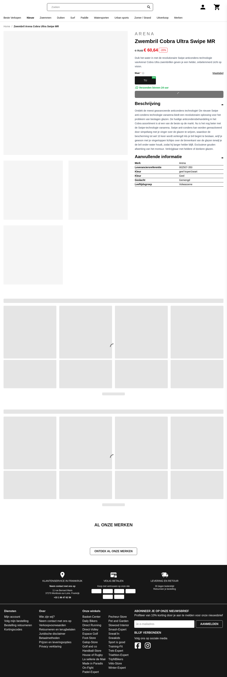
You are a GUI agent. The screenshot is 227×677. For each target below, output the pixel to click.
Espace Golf (90, 633)
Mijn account (12, 616)
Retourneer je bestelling (164, 589)
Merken (178, 17)
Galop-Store (90, 642)
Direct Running (91, 625)
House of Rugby (92, 654)
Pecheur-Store (117, 616)
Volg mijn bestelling (16, 620)
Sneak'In (113, 633)
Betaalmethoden (49, 637)
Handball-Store (91, 650)
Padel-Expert (90, 671)
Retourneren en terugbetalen (57, 629)
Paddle (84, 17)
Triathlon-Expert (118, 654)
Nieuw (30, 17)
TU (150, 79)
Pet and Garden (118, 620)
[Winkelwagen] (217, 7)
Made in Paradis (92, 663)
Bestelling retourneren (18, 625)
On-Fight (87, 667)
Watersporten (101, 17)
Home (7, 26)
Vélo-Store (115, 663)
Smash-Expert (117, 629)
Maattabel (218, 73)
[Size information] (143, 73)
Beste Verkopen (12, 17)
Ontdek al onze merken (113, 551)
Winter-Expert (117, 667)
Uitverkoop (162, 17)
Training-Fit (115, 646)
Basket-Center (91, 616)
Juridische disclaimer (52, 633)
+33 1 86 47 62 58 (62, 597)
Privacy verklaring (50, 646)
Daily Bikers (89, 620)
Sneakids (114, 637)
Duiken (61, 17)
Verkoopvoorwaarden (52, 625)
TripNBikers (115, 659)
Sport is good (116, 642)
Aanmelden (209, 623)
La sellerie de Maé (94, 659)
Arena (145, 33)
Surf (72, 17)
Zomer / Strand (142, 17)
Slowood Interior (118, 625)
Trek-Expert (115, 650)
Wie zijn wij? (47, 616)
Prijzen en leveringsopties (55, 642)
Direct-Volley (90, 629)
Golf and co (89, 646)
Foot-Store (89, 637)
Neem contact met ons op (62, 586)
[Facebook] (137, 646)
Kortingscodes (13, 629)
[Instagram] (147, 646)
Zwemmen (45, 17)
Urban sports (122, 17)
